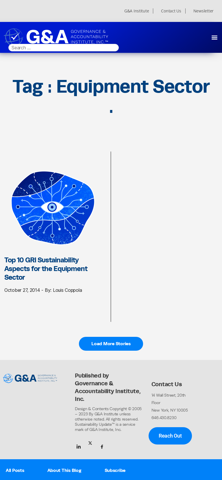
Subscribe (115, 470)
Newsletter (203, 11)
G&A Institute (136, 11)
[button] (214, 37)
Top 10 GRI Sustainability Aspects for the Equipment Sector (45, 268)
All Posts (15, 470)
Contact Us (171, 11)
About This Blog (64, 470)
